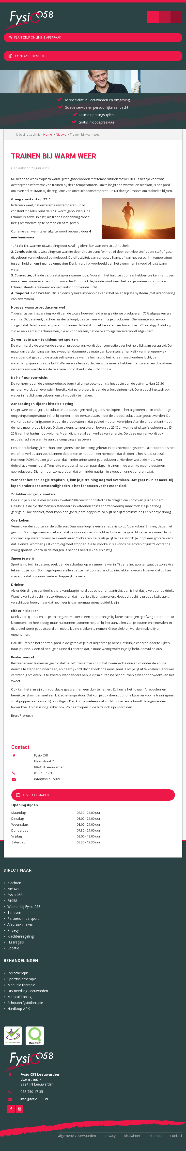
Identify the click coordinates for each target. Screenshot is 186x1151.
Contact (176, 1135)
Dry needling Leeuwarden (27, 990)
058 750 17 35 (44, 773)
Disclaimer (132, 1135)
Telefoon (176, 17)
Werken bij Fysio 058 (23, 906)
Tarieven (14, 912)
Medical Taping (19, 996)
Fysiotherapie (18, 973)
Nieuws (61, 134)
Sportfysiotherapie (22, 979)
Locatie (13, 948)
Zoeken (164, 17)
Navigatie (153, 17)
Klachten (14, 882)
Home (47, 134)
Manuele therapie (21, 985)
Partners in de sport (23, 918)
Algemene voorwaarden (77, 1135)
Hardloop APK (18, 1008)
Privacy (13, 930)
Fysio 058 (15, 894)
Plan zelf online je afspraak (37, 37)
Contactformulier (31, 56)
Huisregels (15, 942)
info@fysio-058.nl (47, 779)
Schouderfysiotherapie (25, 1002)
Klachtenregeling (20, 936)
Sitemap (155, 1135)
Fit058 (12, 900)
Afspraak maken (36, 795)
